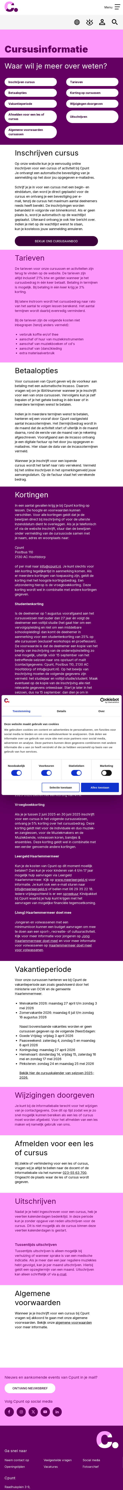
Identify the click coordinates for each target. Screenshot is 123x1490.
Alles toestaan (100, 787)
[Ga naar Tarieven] (92, 82)
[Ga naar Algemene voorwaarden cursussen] (31, 132)
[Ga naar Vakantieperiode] (31, 104)
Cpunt (11, 6)
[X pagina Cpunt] (33, 1411)
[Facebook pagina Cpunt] (9, 1411)
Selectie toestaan (61, 787)
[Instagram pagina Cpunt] (21, 1411)
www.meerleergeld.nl (71, 880)
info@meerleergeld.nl (31, 889)
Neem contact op (17, 1460)
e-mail (61, 1274)
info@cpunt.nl (50, 566)
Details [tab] (61, 710)
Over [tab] (101, 710)
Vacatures (51, 1466)
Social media (91, 1460)
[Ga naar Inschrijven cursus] (31, 82)
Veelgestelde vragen (58, 1460)
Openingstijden (15, 1466)
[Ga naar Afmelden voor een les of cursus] (31, 116)
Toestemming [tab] (22, 710)
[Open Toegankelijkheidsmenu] (89, 22)
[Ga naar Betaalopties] (31, 93)
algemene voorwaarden (74, 1322)
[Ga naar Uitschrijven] (92, 116)
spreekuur (71, 894)
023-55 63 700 (74, 1173)
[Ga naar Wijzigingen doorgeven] (92, 104)
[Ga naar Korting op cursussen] (92, 93)
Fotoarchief (91, 1466)
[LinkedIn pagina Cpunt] (57, 1411)
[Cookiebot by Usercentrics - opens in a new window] (103, 700)
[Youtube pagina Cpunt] (45, 1411)
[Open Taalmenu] (77, 22)
